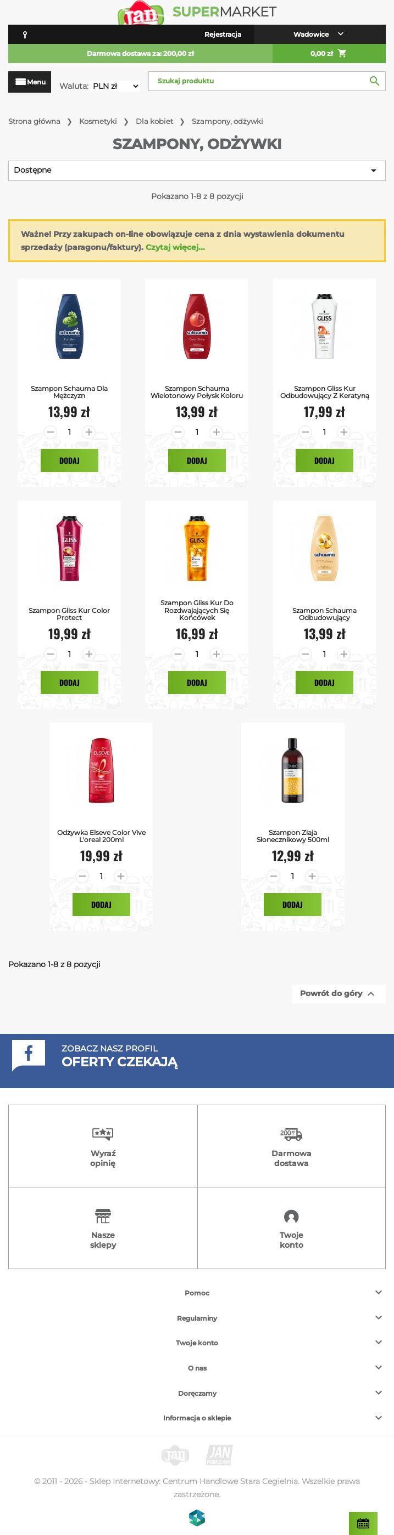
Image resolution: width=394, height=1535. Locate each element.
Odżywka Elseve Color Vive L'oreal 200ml (101, 836)
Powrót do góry (339, 993)
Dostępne (197, 170)
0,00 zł (328, 53)
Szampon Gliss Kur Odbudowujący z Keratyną (324, 392)
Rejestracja (222, 34)
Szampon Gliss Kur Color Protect (69, 614)
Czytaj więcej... (175, 247)
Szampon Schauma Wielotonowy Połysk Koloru (197, 392)
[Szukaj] (267, 81)
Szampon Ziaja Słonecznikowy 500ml (293, 836)
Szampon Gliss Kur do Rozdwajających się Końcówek (197, 610)
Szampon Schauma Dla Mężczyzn (69, 392)
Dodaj (69, 460)
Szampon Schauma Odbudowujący (324, 614)
